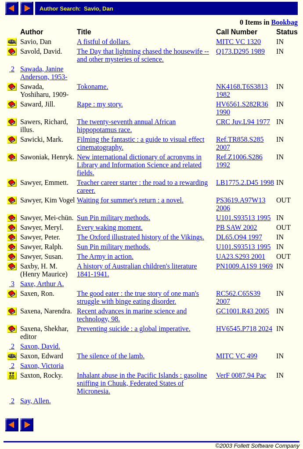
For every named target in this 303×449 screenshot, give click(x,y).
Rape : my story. (100, 104)
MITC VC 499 (236, 356)
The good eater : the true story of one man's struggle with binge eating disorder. (138, 297)
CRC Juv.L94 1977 (243, 121)
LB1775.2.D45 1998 (245, 182)
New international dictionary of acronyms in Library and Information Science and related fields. (139, 165)
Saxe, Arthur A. (42, 283)
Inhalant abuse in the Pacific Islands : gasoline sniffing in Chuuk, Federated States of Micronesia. (142, 383)
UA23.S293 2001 (240, 256)
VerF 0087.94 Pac (241, 375)
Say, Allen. (35, 401)
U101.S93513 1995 (243, 217)
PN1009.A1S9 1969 (244, 266)
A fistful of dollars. (103, 41)
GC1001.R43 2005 (242, 311)
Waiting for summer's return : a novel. (130, 200)
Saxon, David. (40, 346)
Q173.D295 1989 (240, 51)
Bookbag (284, 22)
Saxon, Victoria (42, 365)
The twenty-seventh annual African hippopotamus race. (126, 125)
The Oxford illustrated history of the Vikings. (140, 237)
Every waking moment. (110, 227)
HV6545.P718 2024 (244, 328)
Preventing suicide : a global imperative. (134, 328)
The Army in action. (105, 256)
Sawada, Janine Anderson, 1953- (44, 73)
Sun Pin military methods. (113, 217)
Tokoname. (92, 86)
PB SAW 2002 (236, 227)
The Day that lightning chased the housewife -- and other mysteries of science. (143, 55)
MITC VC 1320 (238, 41)
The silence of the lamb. (110, 356)
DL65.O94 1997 (239, 237)
